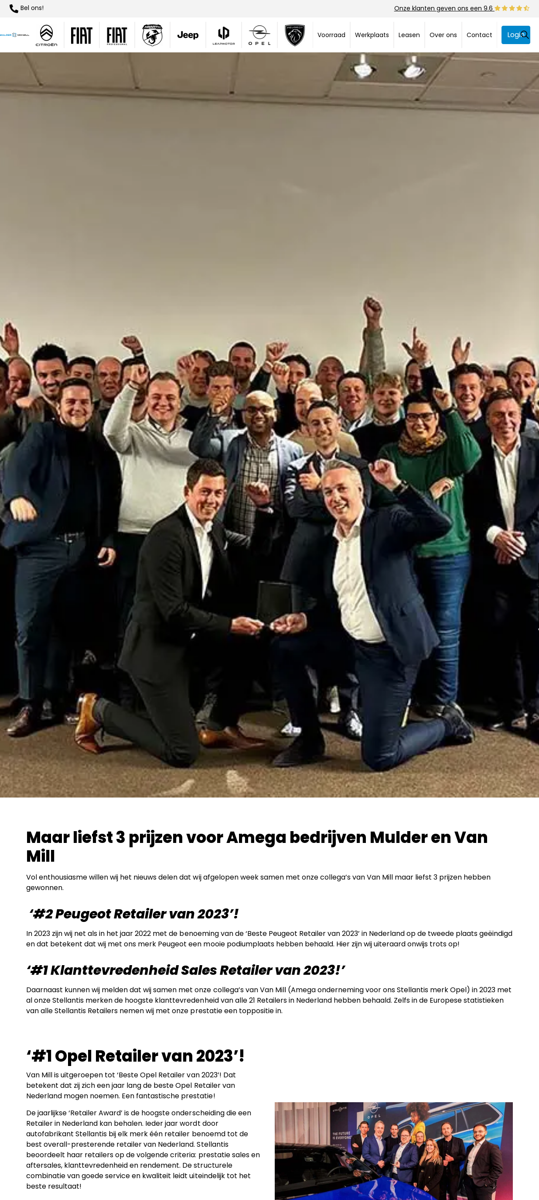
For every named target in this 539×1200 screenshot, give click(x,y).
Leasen (409, 35)
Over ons (443, 35)
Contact (479, 35)
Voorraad (331, 35)
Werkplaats (372, 35)
